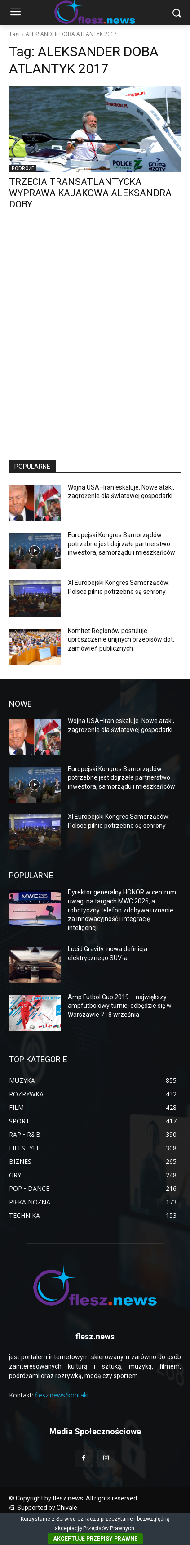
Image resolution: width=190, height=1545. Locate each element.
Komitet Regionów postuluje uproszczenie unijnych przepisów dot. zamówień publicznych (121, 639)
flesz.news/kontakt (62, 1395)
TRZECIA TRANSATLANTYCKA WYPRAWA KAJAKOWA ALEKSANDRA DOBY (90, 193)
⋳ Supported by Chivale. (44, 1507)
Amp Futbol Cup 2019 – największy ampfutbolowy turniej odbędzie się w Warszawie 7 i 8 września (120, 1005)
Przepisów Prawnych (108, 1528)
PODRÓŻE (23, 168)
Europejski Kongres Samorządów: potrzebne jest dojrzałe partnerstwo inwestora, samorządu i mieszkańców (121, 543)
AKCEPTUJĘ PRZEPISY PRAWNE (95, 1539)
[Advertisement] (95, 343)
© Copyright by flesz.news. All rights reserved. (73, 1498)
